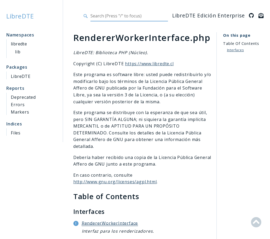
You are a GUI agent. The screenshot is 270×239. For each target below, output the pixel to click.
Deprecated (23, 97)
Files (16, 133)
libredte (19, 44)
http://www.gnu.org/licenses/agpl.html (115, 182)
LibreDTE (20, 16)
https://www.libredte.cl (149, 64)
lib (17, 52)
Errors (18, 104)
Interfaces (235, 50)
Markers (20, 112)
